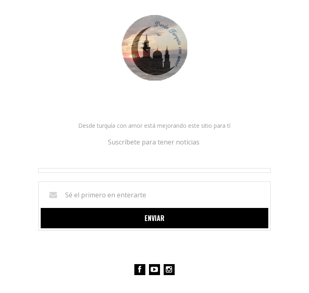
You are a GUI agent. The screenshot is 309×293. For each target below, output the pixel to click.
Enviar (154, 218)
